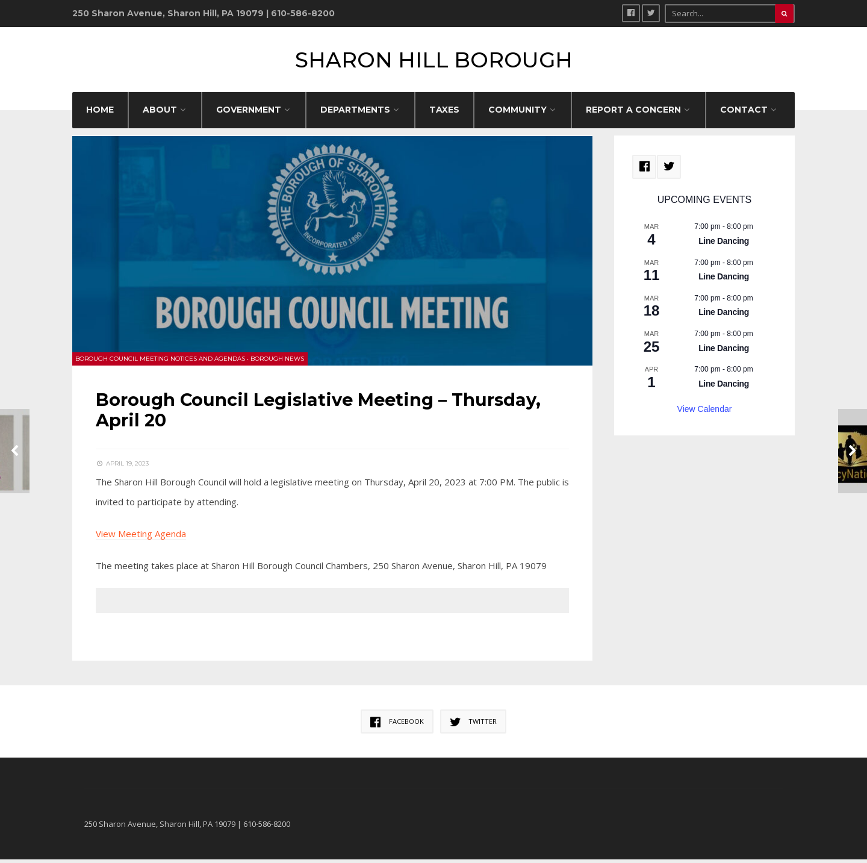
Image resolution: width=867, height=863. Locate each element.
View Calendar (704, 413)
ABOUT (160, 113)
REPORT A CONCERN (633, 113)
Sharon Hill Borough (434, 62)
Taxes (444, 113)
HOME (100, 113)
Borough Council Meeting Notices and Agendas (161, 362)
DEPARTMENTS (355, 113)
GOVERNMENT (248, 113)
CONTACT (744, 113)
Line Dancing (723, 245)
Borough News (278, 362)
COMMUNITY (517, 113)
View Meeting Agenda (141, 537)
